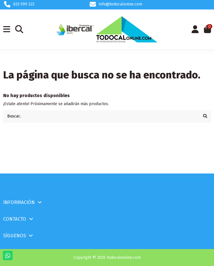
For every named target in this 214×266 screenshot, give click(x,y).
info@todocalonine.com (120, 4)
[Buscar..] (205, 116)
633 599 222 (23, 4)
